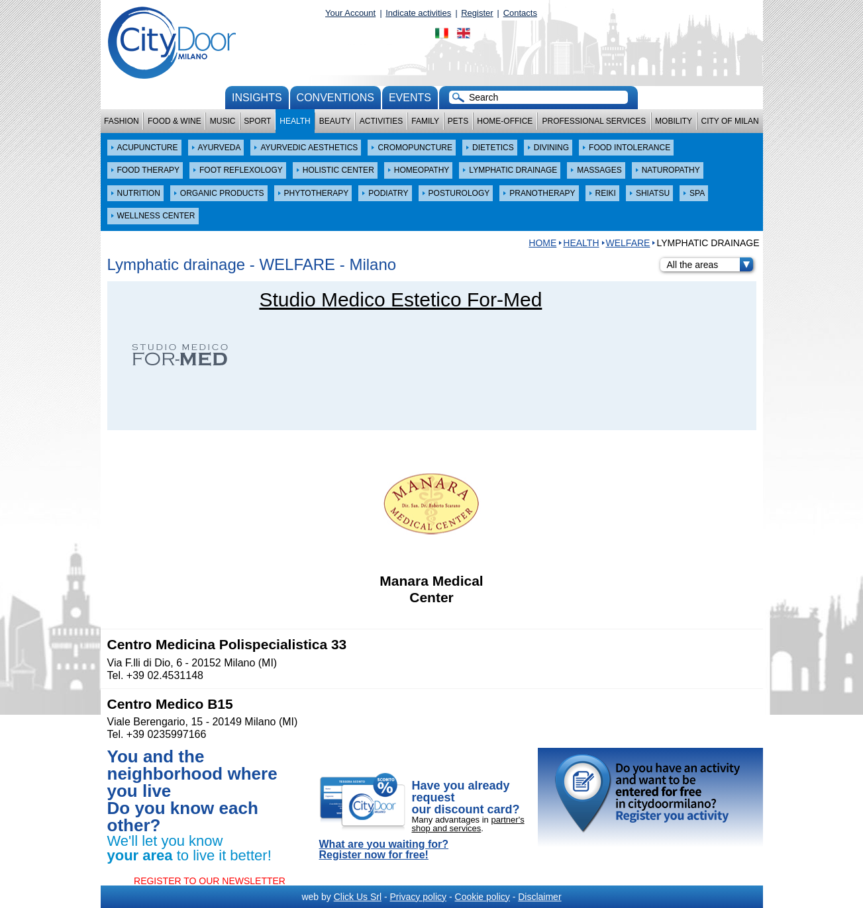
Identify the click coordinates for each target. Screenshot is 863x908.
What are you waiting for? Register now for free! (384, 849)
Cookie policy (482, 896)
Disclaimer (539, 896)
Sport (257, 121)
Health (294, 121)
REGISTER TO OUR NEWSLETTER (209, 880)
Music (223, 121)
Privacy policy (417, 896)
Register (477, 13)
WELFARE (628, 243)
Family (425, 121)
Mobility (673, 121)
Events (410, 97)
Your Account (350, 13)
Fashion (121, 121)
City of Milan (730, 121)
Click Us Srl (357, 896)
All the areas (710, 264)
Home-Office (505, 121)
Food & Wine (174, 121)
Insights (257, 97)
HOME (542, 243)
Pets (458, 121)
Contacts (520, 13)
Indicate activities (418, 13)
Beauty (335, 121)
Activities (381, 121)
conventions (335, 97)
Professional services (594, 121)
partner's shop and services (468, 824)
